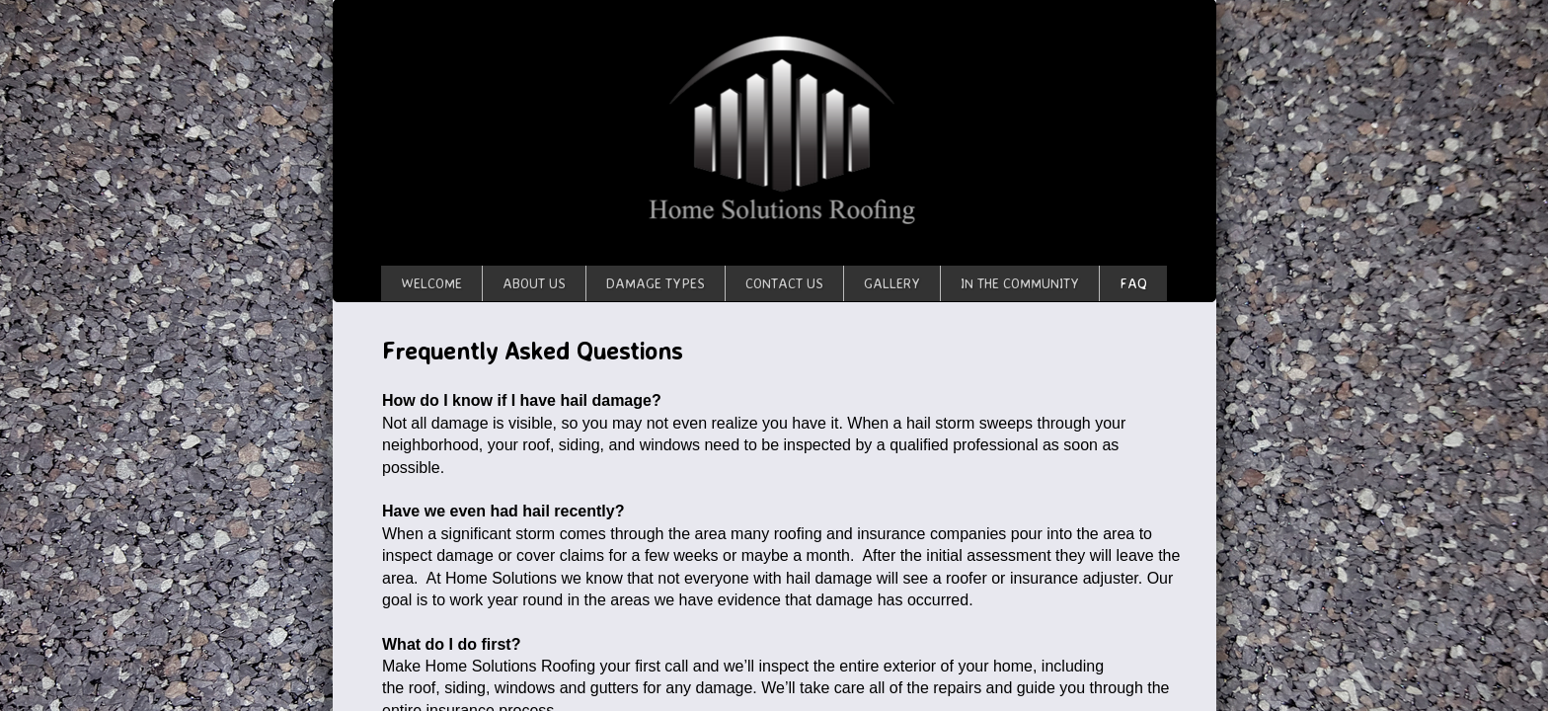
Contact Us (784, 283)
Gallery (892, 283)
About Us (534, 283)
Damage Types (655, 283)
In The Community (1020, 283)
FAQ (1133, 283)
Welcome (431, 283)
